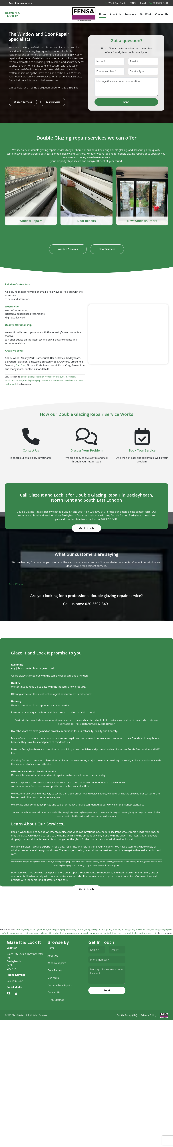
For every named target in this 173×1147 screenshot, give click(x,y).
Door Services (52, 102)
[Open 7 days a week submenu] (18, 3)
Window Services (22, 102)
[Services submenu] (136, 14)
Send (126, 102)
